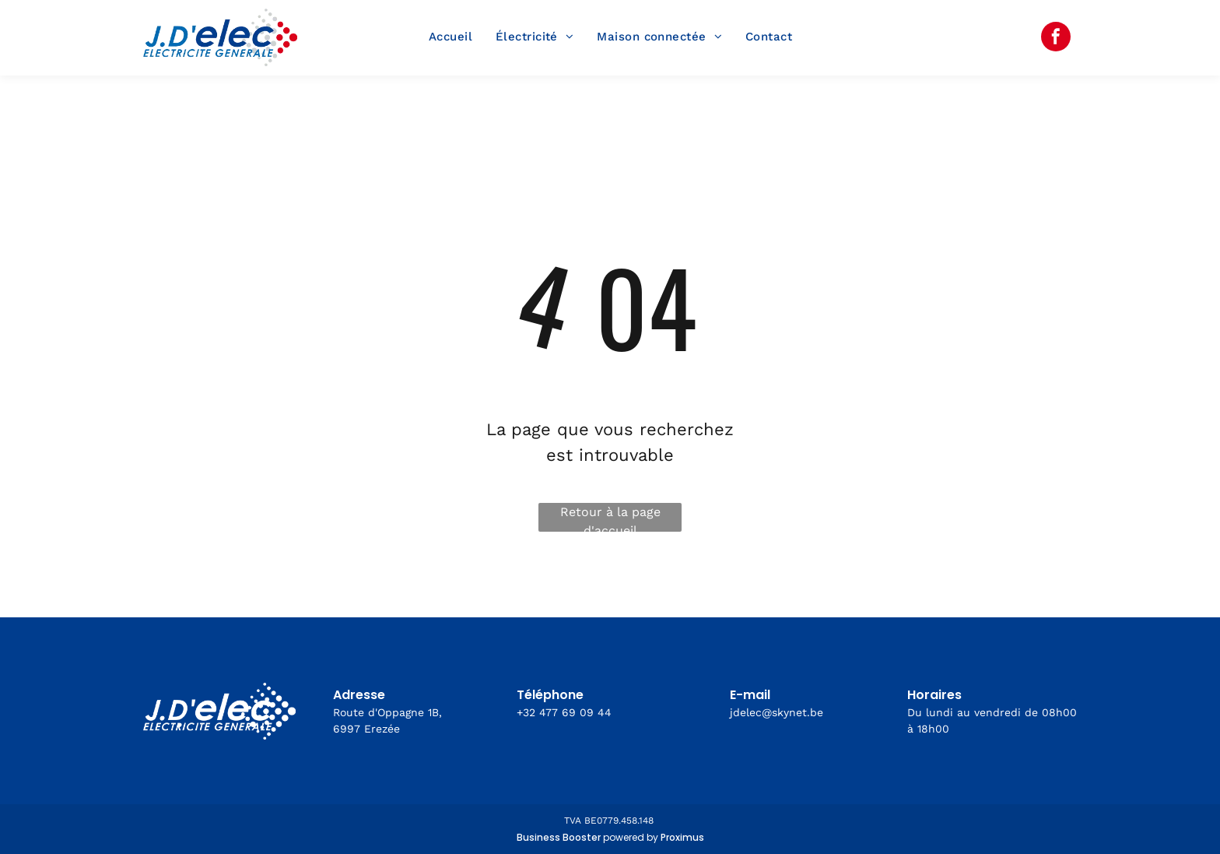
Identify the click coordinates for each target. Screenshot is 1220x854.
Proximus (682, 837)
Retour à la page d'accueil (610, 518)
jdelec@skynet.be (776, 712)
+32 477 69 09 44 (564, 712)
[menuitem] (450, 37)
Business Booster (559, 837)
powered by (630, 837)
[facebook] (1056, 38)
